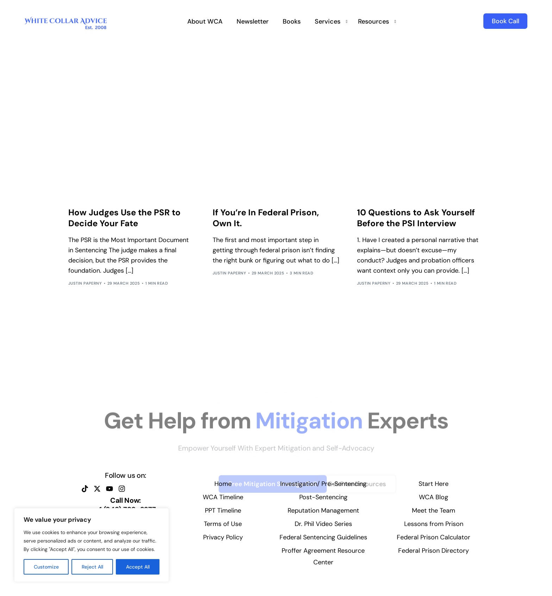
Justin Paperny (85, 283)
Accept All (138, 567)
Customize (46, 567)
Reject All (92, 567)
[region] (91, 545)
